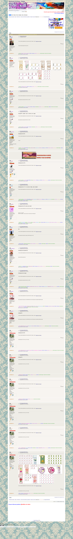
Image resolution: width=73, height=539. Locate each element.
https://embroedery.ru (36, 520)
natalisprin (13, 248)
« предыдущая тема (56, 497)
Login (40, 41)
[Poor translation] (2, 525)
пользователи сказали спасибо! (23, 54)
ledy (11, 330)
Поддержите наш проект (58, 27)
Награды (11, 172)
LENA (12, 58)
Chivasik (12, 131)
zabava (12, 204)
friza (11, 227)
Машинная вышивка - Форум (17, 1)
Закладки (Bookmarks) (23, 36)
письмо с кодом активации (15, 10)
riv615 (12, 91)
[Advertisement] (28, 24)
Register (37, 41)
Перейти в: (54, 501)
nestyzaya (41, 499)
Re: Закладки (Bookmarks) (24, 57)
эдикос (12, 291)
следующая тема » (61, 497)
